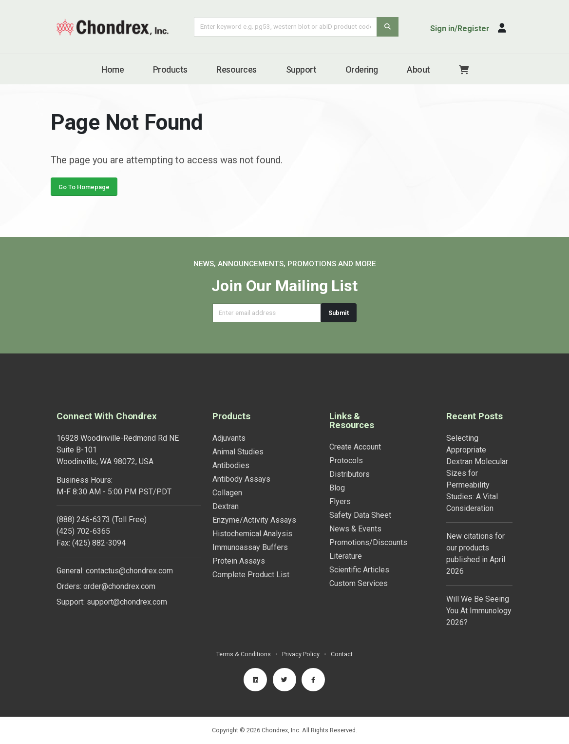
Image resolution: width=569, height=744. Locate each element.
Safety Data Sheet (360, 515)
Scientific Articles (359, 569)
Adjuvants (229, 438)
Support (301, 69)
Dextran (225, 506)
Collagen (227, 492)
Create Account (355, 446)
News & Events (355, 528)
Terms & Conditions (243, 654)
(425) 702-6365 (83, 531)
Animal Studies (238, 451)
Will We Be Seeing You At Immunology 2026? (479, 610)
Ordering (361, 69)
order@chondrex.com (119, 586)
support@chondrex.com (127, 602)
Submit (338, 312)
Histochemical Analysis (252, 533)
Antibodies (230, 465)
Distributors (349, 474)
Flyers (340, 501)
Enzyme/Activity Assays (254, 520)
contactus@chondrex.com (129, 570)
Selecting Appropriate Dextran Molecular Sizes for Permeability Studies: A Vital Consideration (477, 473)
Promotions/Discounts (368, 542)
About (418, 69)
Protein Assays (238, 561)
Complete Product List (250, 574)
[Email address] (266, 312)
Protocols (346, 460)
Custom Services (358, 583)
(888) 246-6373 (83, 519)
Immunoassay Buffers (250, 547)
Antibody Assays (241, 479)
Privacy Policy (301, 654)
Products (170, 69)
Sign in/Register (460, 28)
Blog (337, 487)
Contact (342, 654)
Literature (345, 556)
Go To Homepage (84, 191)
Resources (236, 69)
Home (112, 69)
